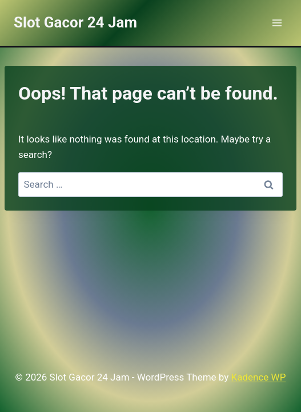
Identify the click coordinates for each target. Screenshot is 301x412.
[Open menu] (276, 22)
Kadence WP (258, 377)
